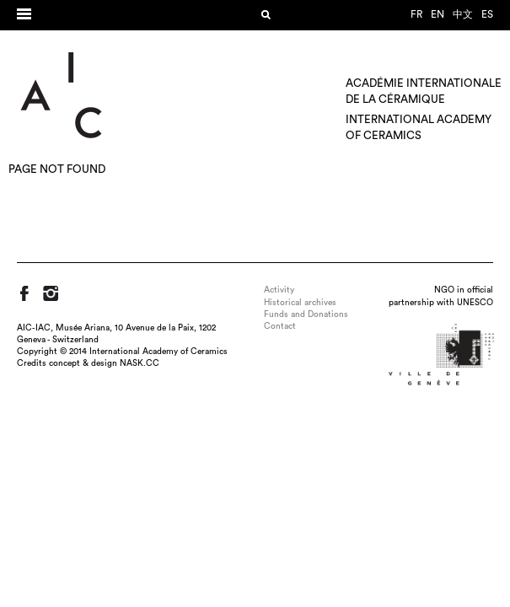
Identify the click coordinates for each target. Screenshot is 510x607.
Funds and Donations (306, 314)
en (437, 14)
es (487, 14)
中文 (463, 14)
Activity (279, 290)
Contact (280, 326)
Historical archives (300, 302)
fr (416, 14)
